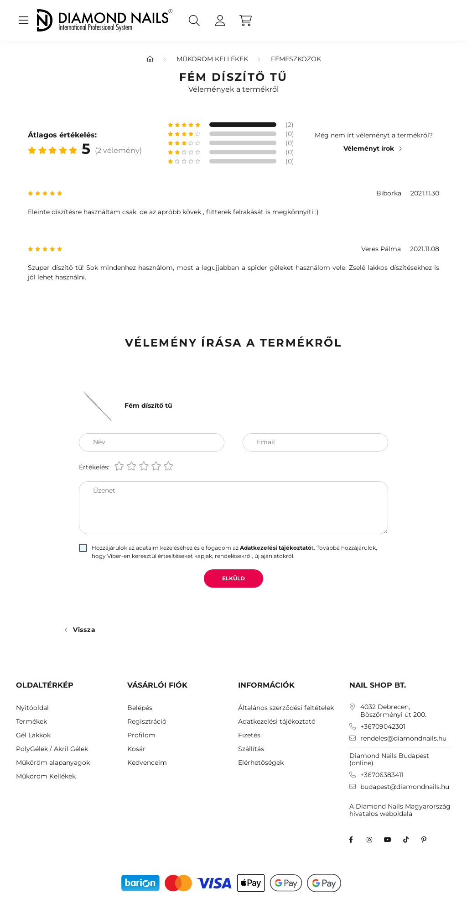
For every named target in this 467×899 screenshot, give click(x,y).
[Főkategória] (150, 59)
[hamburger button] (23, 20)
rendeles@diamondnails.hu (403, 738)
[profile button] (220, 20)
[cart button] (245, 20)
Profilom (141, 735)
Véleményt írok (368, 148)
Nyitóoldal (32, 708)
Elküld (233, 578)
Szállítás (251, 749)
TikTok (406, 840)
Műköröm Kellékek (212, 59)
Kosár (136, 749)
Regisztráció (146, 722)
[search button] (194, 20)
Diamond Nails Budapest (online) (389, 760)
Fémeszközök (296, 59)
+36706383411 (382, 775)
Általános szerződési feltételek (286, 708)
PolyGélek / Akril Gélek (52, 749)
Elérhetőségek (261, 763)
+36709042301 (382, 727)
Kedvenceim (147, 763)
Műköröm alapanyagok (53, 763)
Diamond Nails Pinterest (424, 840)
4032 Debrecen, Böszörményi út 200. (393, 711)
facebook (351, 840)
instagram (369, 840)
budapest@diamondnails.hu (404, 787)
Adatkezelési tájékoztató (277, 722)
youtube (388, 840)
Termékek (31, 722)
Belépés (139, 708)
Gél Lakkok (33, 735)
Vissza (84, 630)
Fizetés (249, 735)
